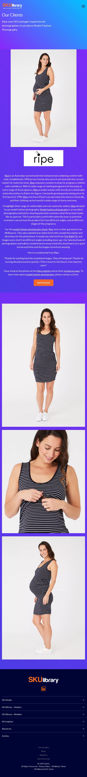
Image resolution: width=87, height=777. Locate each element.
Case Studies (43, 747)
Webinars (44, 755)
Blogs (43, 751)
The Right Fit (71, 236)
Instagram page (72, 270)
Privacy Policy (44, 766)
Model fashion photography (54, 209)
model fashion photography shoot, (30, 229)
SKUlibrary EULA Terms (44, 769)
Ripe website (44, 270)
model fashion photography (40, 274)
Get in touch (43, 282)
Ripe (7, 175)
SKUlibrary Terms (58, 766)
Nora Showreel (44, 759)
